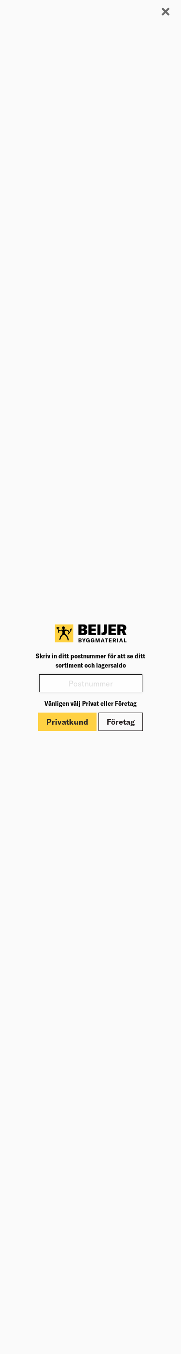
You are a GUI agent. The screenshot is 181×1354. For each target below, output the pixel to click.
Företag (121, 722)
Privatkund (67, 722)
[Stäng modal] (165, 12)
